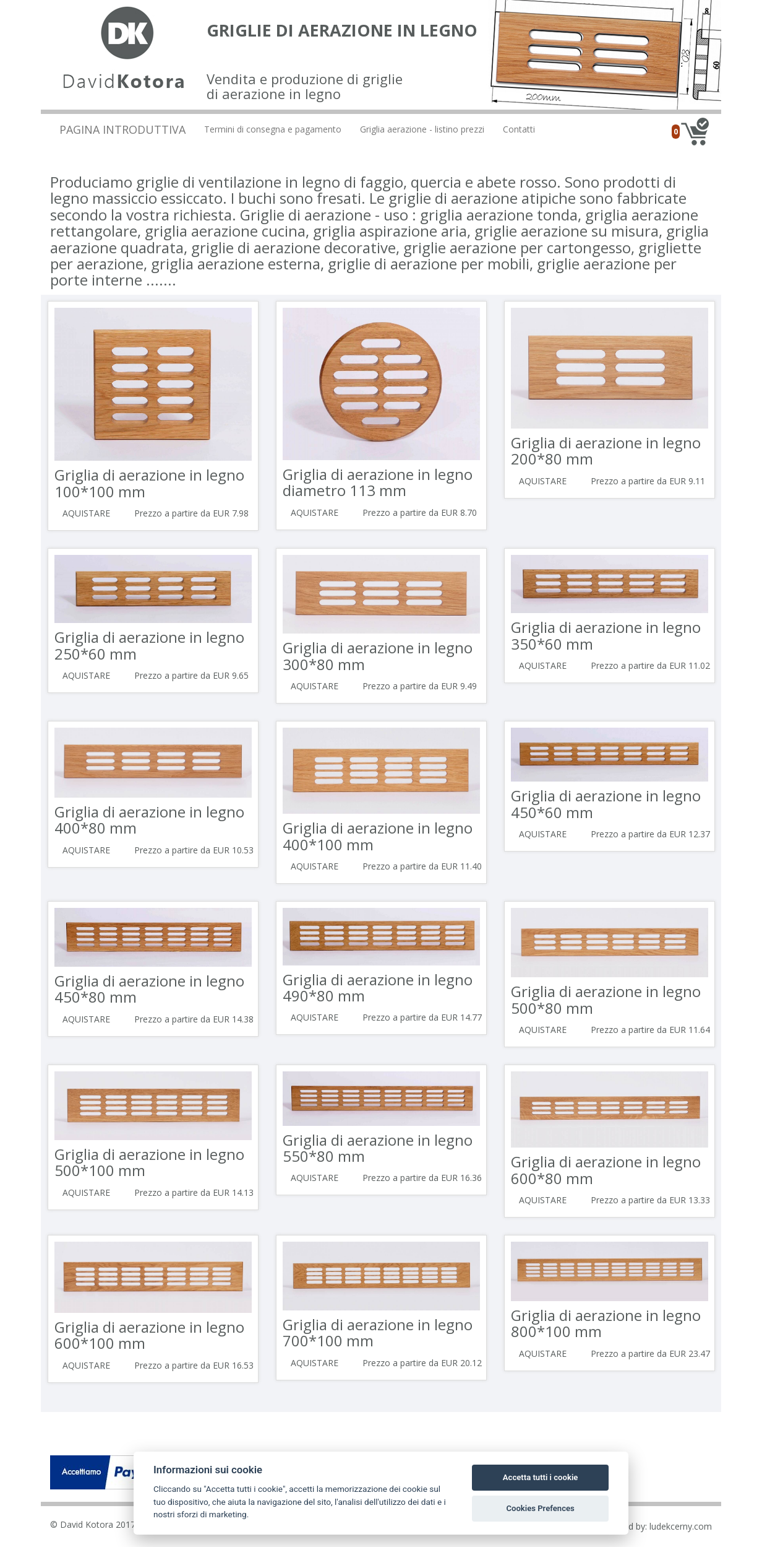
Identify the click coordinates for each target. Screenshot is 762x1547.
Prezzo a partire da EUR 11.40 (422, 866)
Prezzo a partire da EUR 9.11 (648, 481)
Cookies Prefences (540, 1508)
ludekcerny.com (680, 1526)
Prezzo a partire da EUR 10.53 (194, 850)
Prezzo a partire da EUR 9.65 (191, 675)
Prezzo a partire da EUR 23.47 (650, 1353)
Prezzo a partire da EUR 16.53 (194, 1365)
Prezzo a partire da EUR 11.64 (650, 1029)
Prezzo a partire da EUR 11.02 (650, 665)
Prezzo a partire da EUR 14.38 (194, 1019)
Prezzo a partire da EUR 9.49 (419, 686)
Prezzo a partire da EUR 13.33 (650, 1200)
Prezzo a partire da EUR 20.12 (422, 1363)
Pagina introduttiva (122, 129)
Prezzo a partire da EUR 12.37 (650, 834)
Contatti (519, 129)
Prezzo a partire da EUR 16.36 (422, 1177)
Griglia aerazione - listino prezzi (422, 129)
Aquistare (86, 513)
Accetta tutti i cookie (540, 1477)
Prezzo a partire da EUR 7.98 (191, 513)
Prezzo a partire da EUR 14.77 (422, 1017)
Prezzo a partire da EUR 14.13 (194, 1192)
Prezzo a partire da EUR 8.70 (419, 512)
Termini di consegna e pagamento (272, 129)
